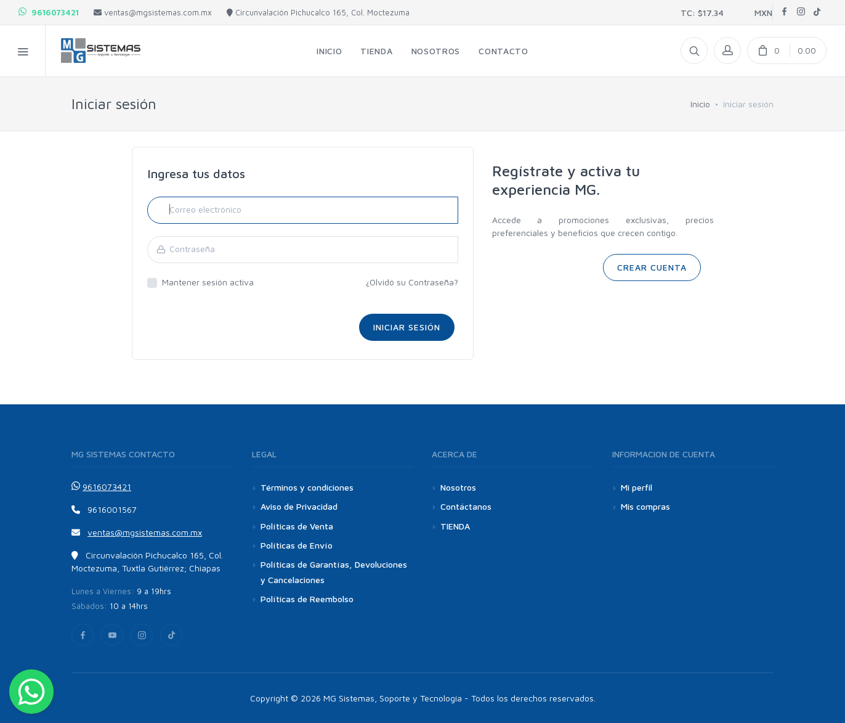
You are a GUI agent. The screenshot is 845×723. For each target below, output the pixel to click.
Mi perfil (636, 487)
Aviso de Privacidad (299, 506)
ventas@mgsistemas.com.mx (153, 12)
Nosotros (458, 487)
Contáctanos (465, 506)
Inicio (700, 104)
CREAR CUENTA (652, 267)
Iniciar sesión (406, 327)
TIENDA (455, 526)
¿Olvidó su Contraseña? (412, 282)
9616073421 (48, 12)
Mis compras (645, 506)
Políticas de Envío (297, 545)
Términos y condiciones (307, 487)
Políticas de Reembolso (307, 599)
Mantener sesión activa (208, 282)
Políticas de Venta (297, 526)
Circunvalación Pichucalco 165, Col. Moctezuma (318, 12)
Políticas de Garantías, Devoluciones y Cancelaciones (334, 572)
